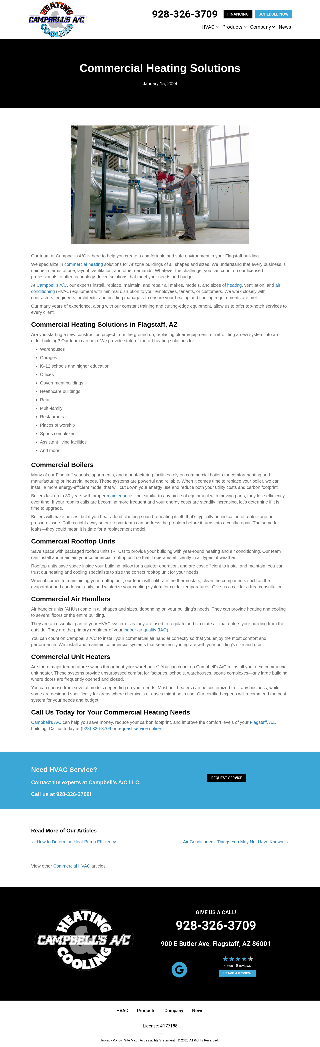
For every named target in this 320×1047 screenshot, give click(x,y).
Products (232, 27)
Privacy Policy (111, 1040)
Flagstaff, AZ (262, 722)
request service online (139, 728)
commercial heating (83, 264)
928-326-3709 (72, 794)
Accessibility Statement (157, 1040)
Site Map (130, 1040)
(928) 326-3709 (96, 728)
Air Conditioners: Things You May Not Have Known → (236, 841)
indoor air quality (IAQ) (146, 629)
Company (260, 27)
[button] (217, 27)
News (285, 27)
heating (234, 285)
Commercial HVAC (71, 866)
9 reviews (243, 965)
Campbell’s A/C (51, 285)
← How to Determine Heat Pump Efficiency (73, 841)
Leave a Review (237, 973)
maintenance (119, 495)
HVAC (208, 27)
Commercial (50, 324)
